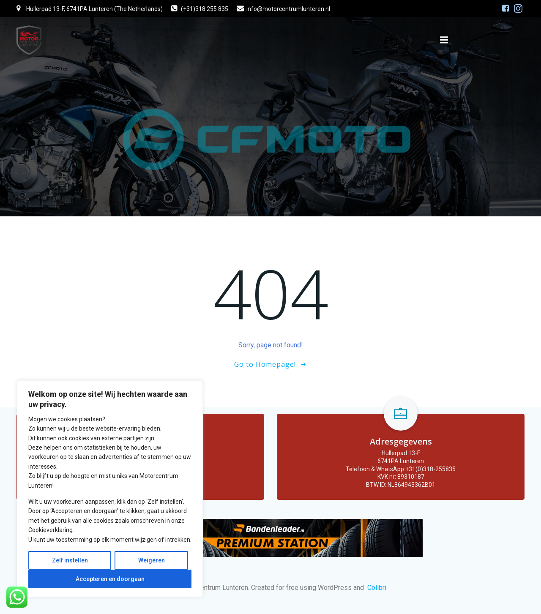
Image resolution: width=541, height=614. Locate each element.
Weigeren (151, 560)
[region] (110, 488)
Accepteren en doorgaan (110, 579)
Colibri (376, 588)
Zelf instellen (70, 560)
